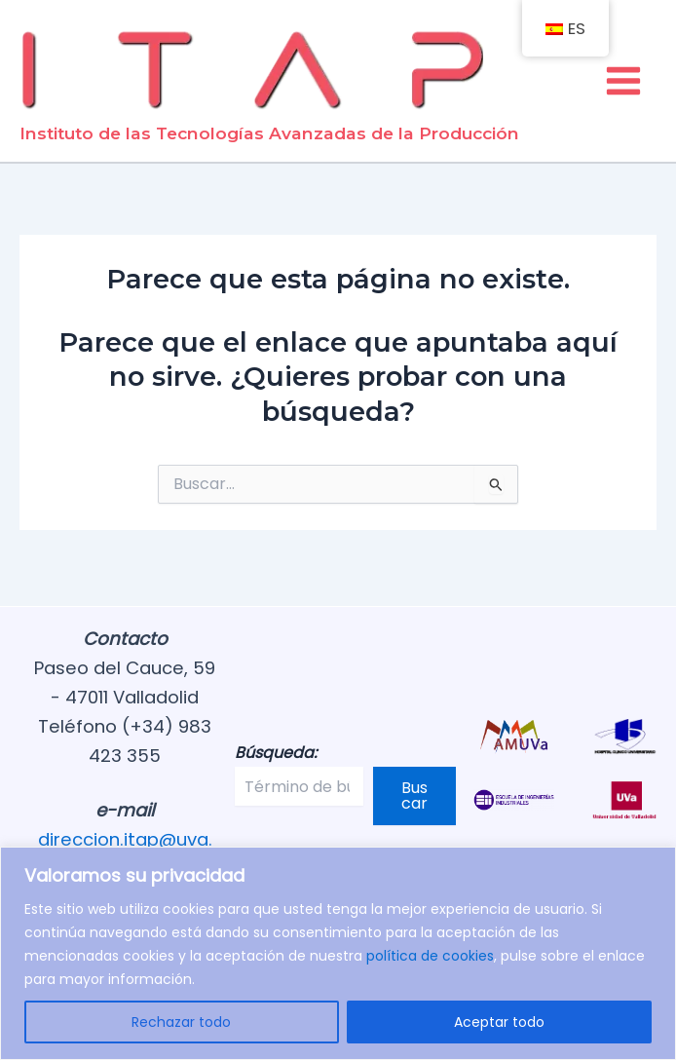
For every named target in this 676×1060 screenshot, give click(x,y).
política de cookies (430, 955)
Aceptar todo (499, 1022)
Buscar (414, 795)
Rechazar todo (181, 1022)
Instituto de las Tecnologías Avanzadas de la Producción (269, 137)
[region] (338, 953)
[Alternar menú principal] (624, 82)
